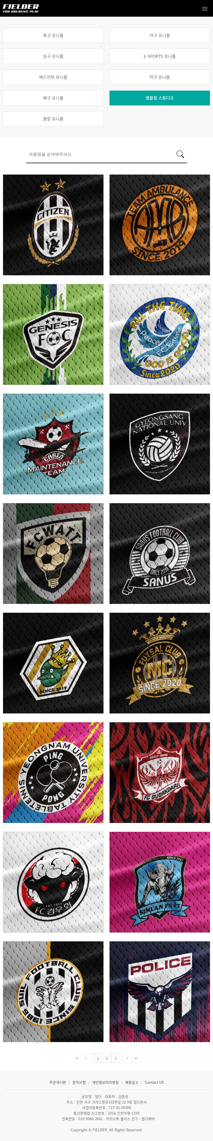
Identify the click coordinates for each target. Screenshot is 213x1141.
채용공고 (132, 1082)
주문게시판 (58, 1082)
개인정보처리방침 (106, 1082)
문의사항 (79, 1082)
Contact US (154, 1082)
